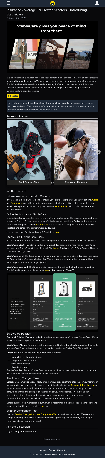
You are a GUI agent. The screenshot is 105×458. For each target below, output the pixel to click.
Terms (52, 450)
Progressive (17, 203)
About (43, 450)
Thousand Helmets (76, 182)
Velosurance (61, 206)
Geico (95, 199)
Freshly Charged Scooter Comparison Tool (36, 414)
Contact (61, 450)
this (42, 406)
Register (19, 431)
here (57, 232)
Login (9, 431)
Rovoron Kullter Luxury (82, 385)
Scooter (13, 95)
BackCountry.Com (29, 182)
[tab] (51, 182)
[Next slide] (98, 152)
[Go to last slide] (6, 152)
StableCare (42, 224)
